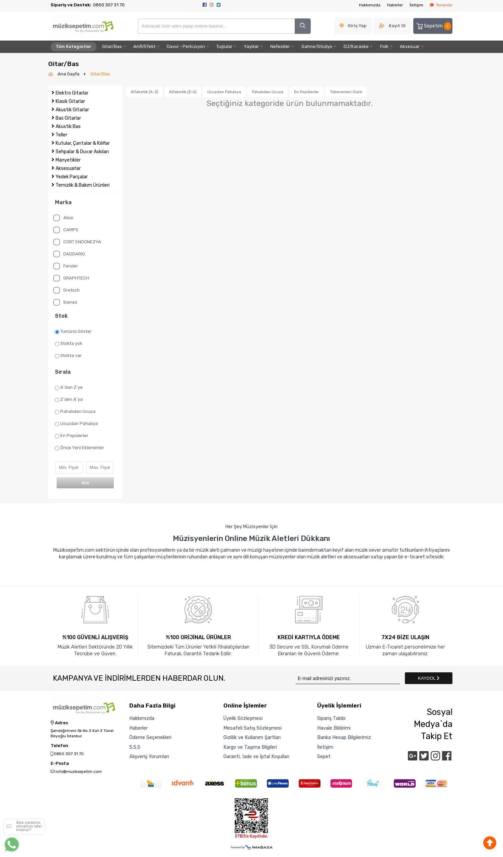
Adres (59, 723)
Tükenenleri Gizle (346, 91)
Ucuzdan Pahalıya (76, 423)
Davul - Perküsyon (186, 46)
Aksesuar (410, 46)
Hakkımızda (369, 5)
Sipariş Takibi (331, 718)
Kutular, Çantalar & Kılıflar (83, 143)
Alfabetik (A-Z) (144, 91)
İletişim (416, 5)
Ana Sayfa (69, 73)
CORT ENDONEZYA (77, 242)
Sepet (324, 756)
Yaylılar (251, 46)
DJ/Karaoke (356, 46)
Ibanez (65, 302)
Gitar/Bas (112, 46)
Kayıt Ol (397, 25)
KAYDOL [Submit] (428, 678)
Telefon (59, 745)
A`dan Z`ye (69, 387)
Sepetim (433, 26)
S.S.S (134, 747)
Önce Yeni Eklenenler (79, 447)
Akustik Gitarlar (72, 110)
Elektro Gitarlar (72, 93)
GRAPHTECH (71, 278)
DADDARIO (69, 254)
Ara (85, 482)
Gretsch (66, 290)
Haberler (395, 5)
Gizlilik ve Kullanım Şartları (252, 737)
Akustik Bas (68, 126)
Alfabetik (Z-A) (183, 91)
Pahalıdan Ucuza (75, 411)
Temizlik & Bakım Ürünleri (83, 185)
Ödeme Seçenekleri (150, 737)
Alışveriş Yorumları (149, 756)
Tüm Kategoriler (73, 46)
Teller (61, 135)
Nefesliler (280, 46)
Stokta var (68, 355)
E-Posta (60, 763)
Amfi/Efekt (144, 46)
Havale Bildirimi (334, 728)
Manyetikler (68, 160)
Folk (384, 46)
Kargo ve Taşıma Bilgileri (250, 747)
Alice (63, 218)
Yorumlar (441, 5)
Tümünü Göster (73, 331)
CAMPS (65, 230)
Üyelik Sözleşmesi (243, 718)
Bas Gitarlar (68, 118)
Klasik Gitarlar (70, 101)
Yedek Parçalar (72, 177)
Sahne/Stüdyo (316, 46)
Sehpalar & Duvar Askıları (82, 152)
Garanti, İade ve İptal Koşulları (256, 756)
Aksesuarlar (68, 168)
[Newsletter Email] (348, 678)
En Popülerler (71, 435)
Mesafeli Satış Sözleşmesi (252, 728)
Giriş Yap (357, 25)
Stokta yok (68, 343)
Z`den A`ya (69, 399)
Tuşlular (224, 46)
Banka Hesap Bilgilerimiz (344, 737)
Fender (65, 266)
